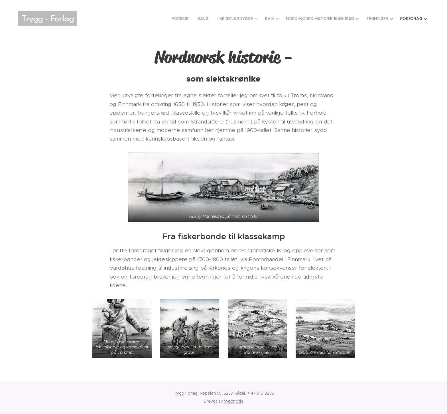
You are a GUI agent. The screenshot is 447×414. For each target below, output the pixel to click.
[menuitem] (181, 18)
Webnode (233, 401)
